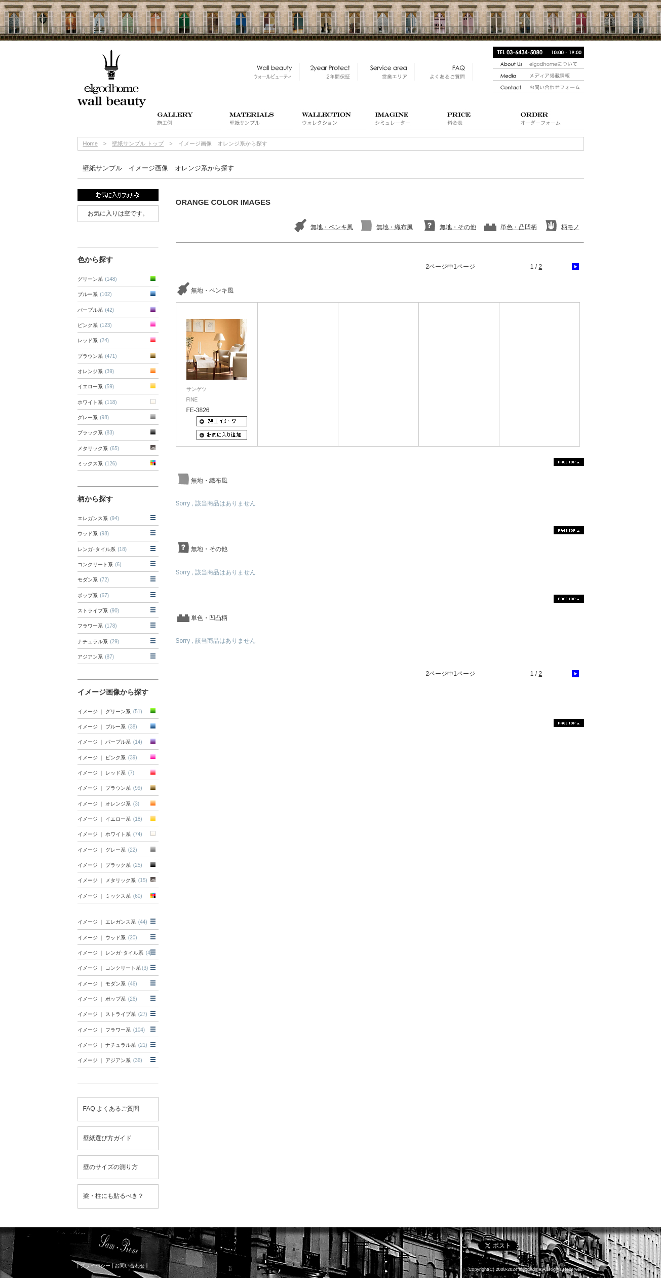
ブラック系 (95, 432)
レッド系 (93, 340)
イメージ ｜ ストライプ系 (112, 1014)
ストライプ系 (98, 610)
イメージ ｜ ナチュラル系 (112, 1045)
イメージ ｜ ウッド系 (107, 937)
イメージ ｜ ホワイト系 (109, 834)
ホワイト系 (97, 402)
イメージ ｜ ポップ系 (107, 999)
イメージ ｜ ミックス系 (109, 896)
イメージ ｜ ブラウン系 (109, 788)
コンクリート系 (99, 564)
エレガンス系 (98, 518)
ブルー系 (94, 294)
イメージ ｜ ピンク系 (107, 757)
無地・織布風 (394, 227)
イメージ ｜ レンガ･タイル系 (114, 953)
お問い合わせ (129, 1265)
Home (90, 143)
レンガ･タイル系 (102, 549)
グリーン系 (97, 279)
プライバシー (95, 1265)
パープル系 (95, 310)
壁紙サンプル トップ (138, 143)
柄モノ (570, 227)
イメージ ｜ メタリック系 (112, 880)
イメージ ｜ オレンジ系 (108, 804)
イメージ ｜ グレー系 (107, 850)
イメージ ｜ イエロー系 (109, 819)
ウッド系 (93, 533)
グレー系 (93, 417)
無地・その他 (458, 227)
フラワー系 (97, 626)
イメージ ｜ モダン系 (107, 984)
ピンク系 (94, 325)
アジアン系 (95, 657)
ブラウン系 (97, 356)
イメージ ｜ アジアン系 (109, 1060)
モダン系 (93, 579)
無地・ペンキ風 (331, 227)
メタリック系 (98, 448)
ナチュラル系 (98, 641)
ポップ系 (93, 595)
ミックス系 (97, 463)
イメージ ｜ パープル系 (109, 742)
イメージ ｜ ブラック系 (109, 865)
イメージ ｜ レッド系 (106, 773)
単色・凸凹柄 (518, 227)
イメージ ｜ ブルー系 (107, 726)
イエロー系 (95, 386)
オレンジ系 (95, 371)
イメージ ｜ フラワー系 (111, 1030)
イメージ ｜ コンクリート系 (112, 968)
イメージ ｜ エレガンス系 (112, 922)
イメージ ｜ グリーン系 (109, 711)
